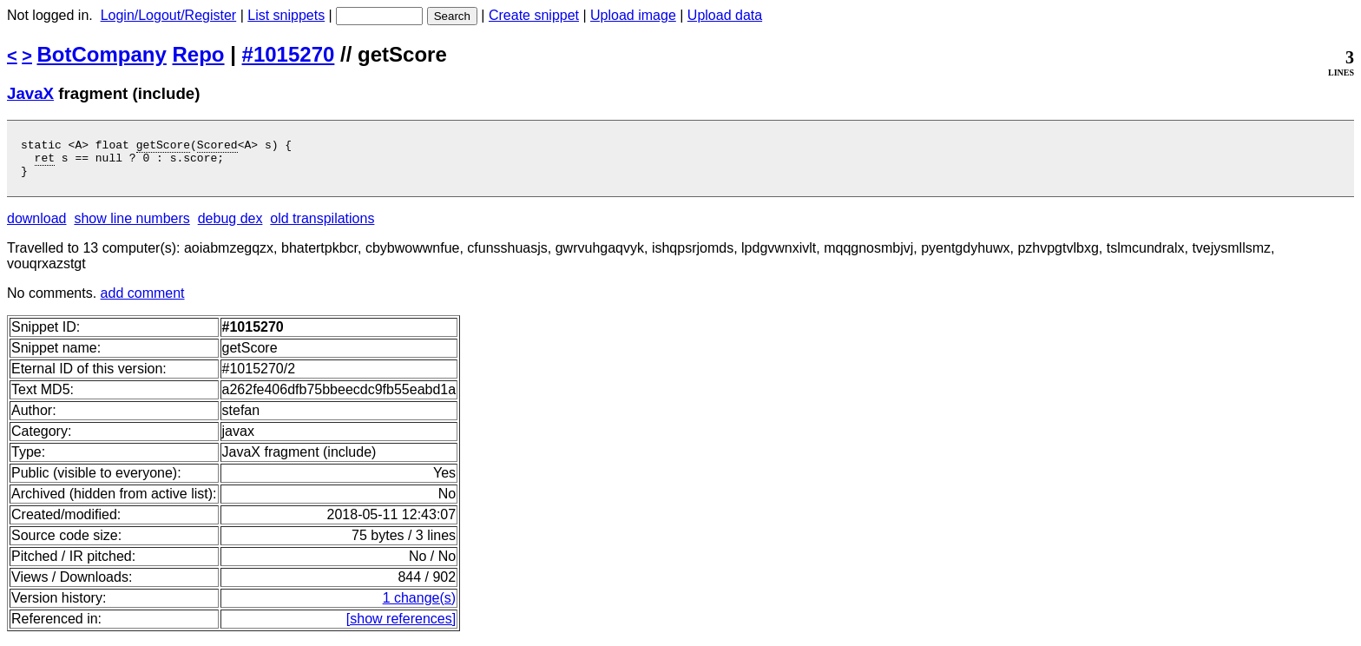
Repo (199, 54)
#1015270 (288, 54)
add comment (143, 300)
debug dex (230, 226)
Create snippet (534, 15)
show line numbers (131, 226)
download (37, 226)
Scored (217, 147)
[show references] (401, 626)
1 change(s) (420, 605)
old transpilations (322, 226)
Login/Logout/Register (169, 15)
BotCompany (102, 54)
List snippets (286, 15)
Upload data (724, 15)
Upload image (633, 15)
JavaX (30, 93)
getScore (163, 147)
